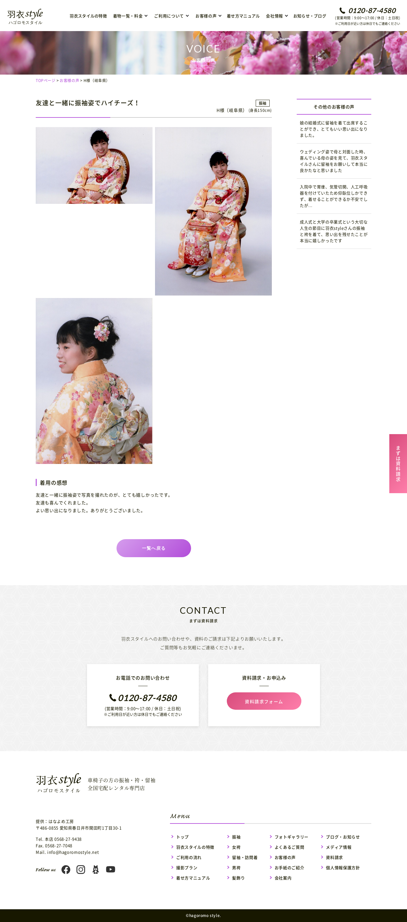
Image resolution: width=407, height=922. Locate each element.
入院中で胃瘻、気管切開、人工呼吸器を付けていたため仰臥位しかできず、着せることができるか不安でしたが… (334, 196)
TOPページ (46, 80)
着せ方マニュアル (243, 16)
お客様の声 (69, 80)
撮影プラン (186, 867)
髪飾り (238, 878)
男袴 (236, 867)
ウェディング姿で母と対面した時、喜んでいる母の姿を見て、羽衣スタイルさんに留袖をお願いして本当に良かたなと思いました (334, 161)
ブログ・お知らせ (343, 837)
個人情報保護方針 (343, 867)
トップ (182, 837)
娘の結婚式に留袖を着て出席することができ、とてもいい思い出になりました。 (334, 129)
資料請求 (334, 857)
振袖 (236, 837)
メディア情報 (338, 847)
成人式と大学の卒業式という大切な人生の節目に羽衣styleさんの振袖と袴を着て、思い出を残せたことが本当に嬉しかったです (334, 231)
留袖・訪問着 (245, 857)
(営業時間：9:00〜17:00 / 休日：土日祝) (367, 16)
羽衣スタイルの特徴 (88, 16)
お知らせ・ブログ (309, 16)
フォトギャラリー (292, 837)
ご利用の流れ (189, 857)
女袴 (236, 847)
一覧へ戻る (154, 548)
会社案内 (283, 878)
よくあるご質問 (289, 847)
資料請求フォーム (264, 701)
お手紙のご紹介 (289, 867)
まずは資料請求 (398, 462)
